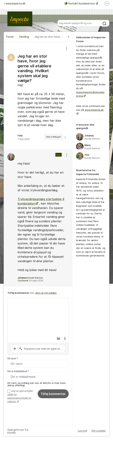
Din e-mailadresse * (18, 371)
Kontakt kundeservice (79, 3)
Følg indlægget (53, 137)
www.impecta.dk (14, 3)
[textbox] (38, 316)
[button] (56, 338)
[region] (38, 95)
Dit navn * (12, 358)
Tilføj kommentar (53, 394)
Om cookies (98, 430)
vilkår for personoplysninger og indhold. (19, 398)
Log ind (82, 430)
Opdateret (30, 280)
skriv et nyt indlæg (45, 292)
